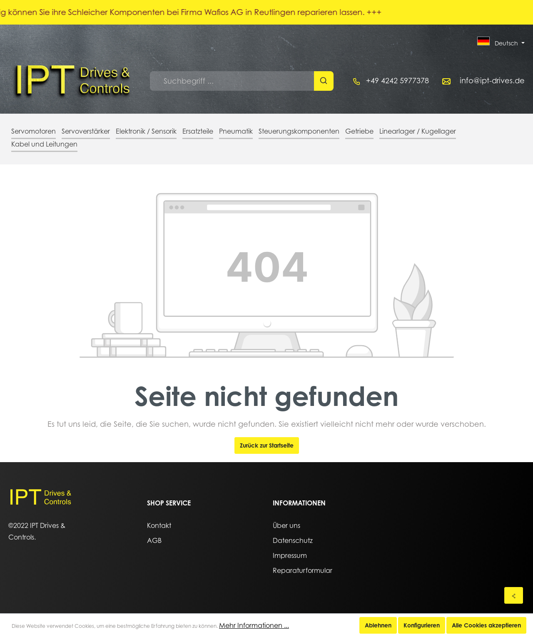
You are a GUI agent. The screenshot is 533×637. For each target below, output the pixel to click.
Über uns (286, 525)
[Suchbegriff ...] (232, 81)
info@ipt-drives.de (492, 80)
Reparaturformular (302, 570)
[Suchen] (324, 81)
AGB (154, 540)
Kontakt (159, 525)
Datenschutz (293, 540)
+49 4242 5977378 (397, 80)
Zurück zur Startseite (267, 445)
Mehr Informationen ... (254, 625)
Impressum (290, 555)
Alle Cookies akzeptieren (486, 625)
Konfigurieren (421, 625)
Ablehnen (378, 625)
